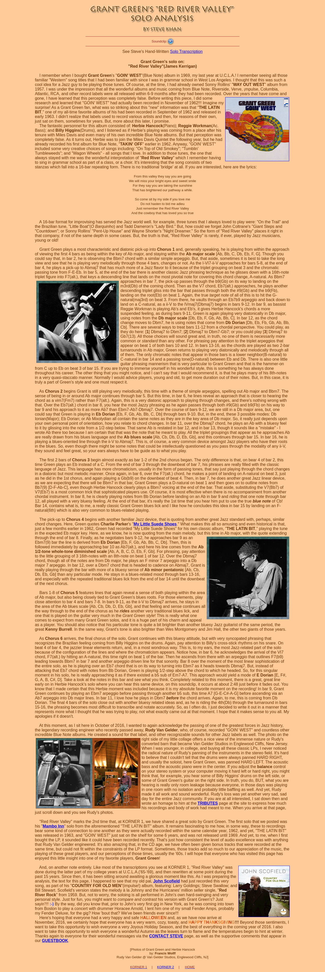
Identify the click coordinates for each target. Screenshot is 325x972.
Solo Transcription (186, 51)
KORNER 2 (165, 967)
